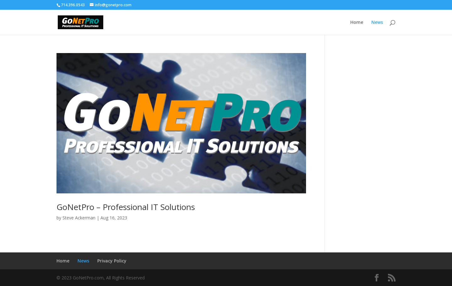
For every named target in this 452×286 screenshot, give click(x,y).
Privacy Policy (111, 261)
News (377, 22)
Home (356, 22)
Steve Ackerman (78, 218)
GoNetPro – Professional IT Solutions (125, 207)
